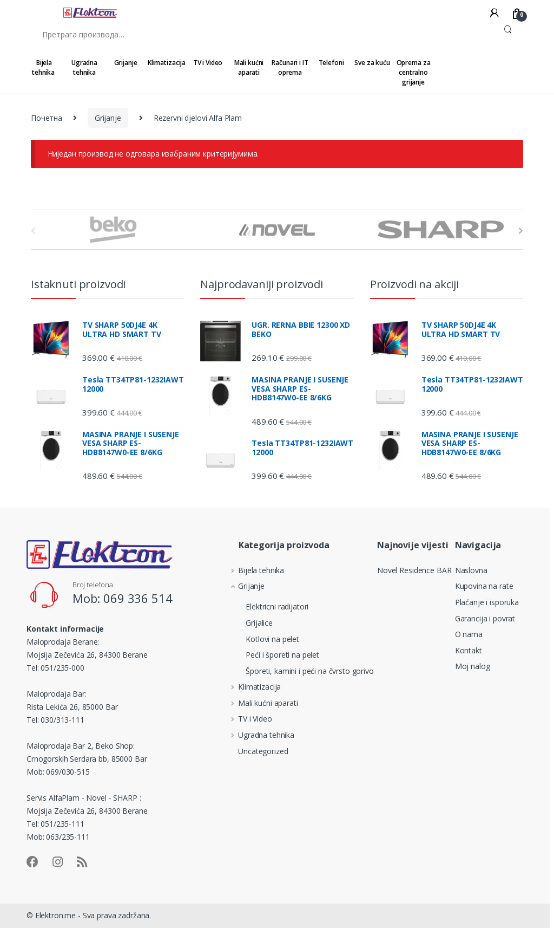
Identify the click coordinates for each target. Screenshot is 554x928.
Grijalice (247, 623)
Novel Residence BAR (414, 570)
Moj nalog (472, 666)
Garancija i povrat (485, 618)
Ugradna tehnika (84, 67)
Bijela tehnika (43, 67)
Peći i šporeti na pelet (270, 655)
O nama (469, 634)
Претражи (507, 34)
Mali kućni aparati (249, 67)
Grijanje (125, 62)
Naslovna (471, 570)
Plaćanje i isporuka (487, 602)
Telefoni (331, 62)
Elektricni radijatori (265, 606)
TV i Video (208, 62)
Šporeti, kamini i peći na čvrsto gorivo (298, 671)
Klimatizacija (167, 62)
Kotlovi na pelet (260, 639)
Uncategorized (255, 751)
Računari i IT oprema (290, 67)
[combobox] (261, 34)
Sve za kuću (372, 62)
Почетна (46, 118)
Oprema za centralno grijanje (414, 72)
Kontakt (468, 650)
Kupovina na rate (484, 586)
